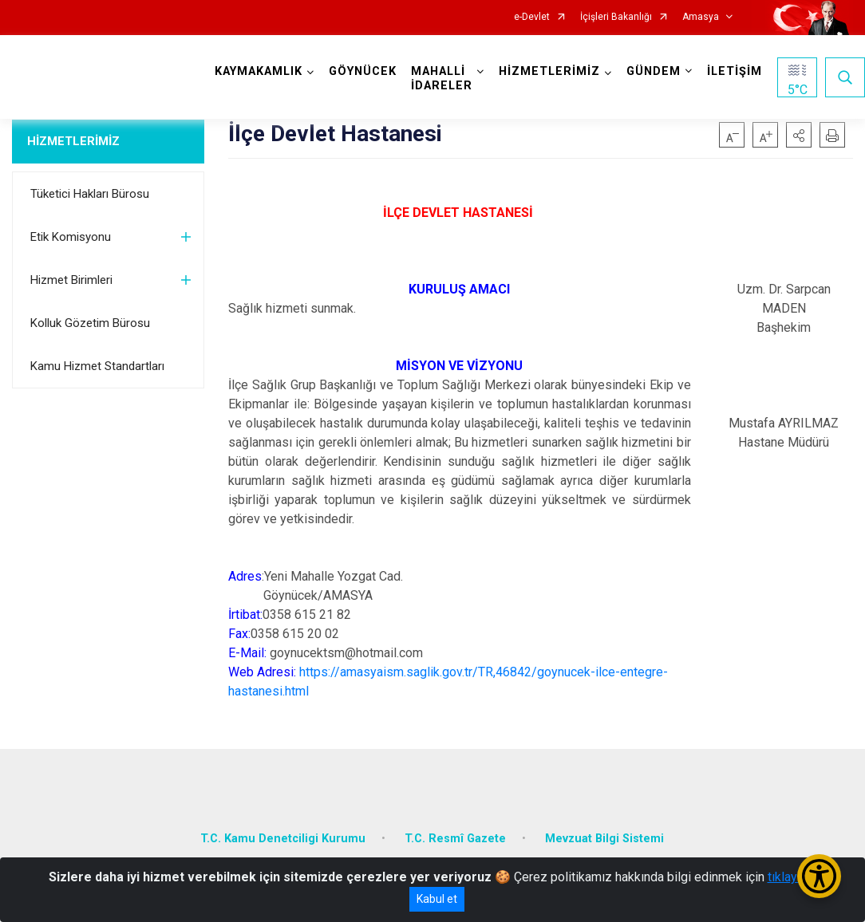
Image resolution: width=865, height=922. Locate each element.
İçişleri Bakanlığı (616, 17)
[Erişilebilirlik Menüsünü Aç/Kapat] (819, 876)
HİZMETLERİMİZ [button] (549, 71)
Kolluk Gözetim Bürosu (90, 323)
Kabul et (437, 898)
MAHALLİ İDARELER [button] (441, 79)
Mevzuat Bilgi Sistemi (604, 838)
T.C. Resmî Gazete (455, 838)
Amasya (700, 17)
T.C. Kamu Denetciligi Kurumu (282, 838)
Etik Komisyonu (70, 237)
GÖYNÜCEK (363, 71)
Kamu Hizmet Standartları (97, 366)
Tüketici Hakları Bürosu (89, 194)
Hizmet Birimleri (71, 280)
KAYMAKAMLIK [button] (258, 71)
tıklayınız (792, 877)
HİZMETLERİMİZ (73, 141)
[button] (799, 135)
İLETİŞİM (734, 71)
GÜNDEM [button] (653, 71)
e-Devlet (532, 17)
